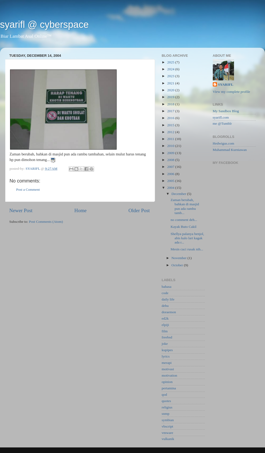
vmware (167, 433)
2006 (171, 174)
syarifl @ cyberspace (44, 24)
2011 (171, 139)
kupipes (167, 350)
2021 (171, 83)
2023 (171, 76)
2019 (171, 97)
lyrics (166, 356)
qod (164, 395)
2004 (171, 188)
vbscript (167, 426)
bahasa (166, 287)
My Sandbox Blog (226, 111)
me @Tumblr (222, 123)
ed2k (165, 318)
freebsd (167, 337)
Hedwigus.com (223, 143)
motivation (169, 375)
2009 (171, 153)
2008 (171, 160)
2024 (171, 69)
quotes (166, 401)
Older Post (139, 210)
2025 (171, 62)
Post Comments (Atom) (46, 222)
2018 (171, 104)
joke (165, 344)
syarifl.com (221, 117)
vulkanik (168, 439)
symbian (168, 420)
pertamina (169, 388)
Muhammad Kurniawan (230, 150)
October (177, 265)
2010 (171, 146)
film (165, 331)
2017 (171, 111)
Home (80, 210)
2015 (171, 125)
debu (165, 306)
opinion (167, 382)
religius (167, 407)
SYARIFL (225, 84)
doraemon (169, 312)
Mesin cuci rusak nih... (187, 249)
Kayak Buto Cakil (184, 227)
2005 (171, 181)
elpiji (165, 325)
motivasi (168, 369)
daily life (168, 299)
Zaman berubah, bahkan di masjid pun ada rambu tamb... (185, 206)
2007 (171, 167)
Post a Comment (28, 189)
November (179, 258)
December (179, 194)
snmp (165, 414)
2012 (171, 132)
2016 (171, 118)
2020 (171, 90)
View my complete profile (231, 92)
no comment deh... (184, 220)
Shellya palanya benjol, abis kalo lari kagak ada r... (187, 238)
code (165, 293)
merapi (166, 363)
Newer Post (21, 210)
